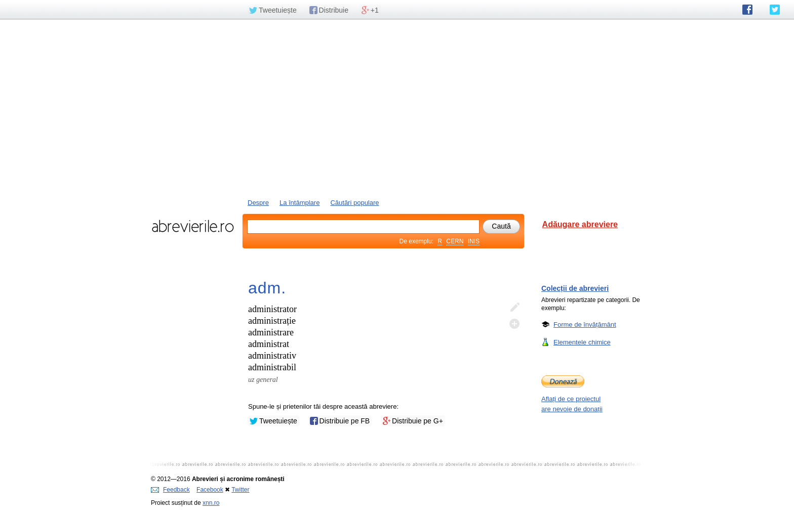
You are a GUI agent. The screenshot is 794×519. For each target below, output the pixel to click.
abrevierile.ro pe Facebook (747, 10)
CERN (454, 241)
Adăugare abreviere (580, 224)
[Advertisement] (397, 108)
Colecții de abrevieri (575, 288)
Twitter (240, 489)
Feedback (170, 489)
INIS (474, 241)
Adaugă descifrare (514, 324)
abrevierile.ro (192, 226)
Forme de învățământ (584, 324)
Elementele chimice (582, 342)
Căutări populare (354, 202)
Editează (514, 307)
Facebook (209, 489)
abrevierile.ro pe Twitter (775, 10)
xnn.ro (211, 502)
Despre (258, 202)
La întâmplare (300, 202)
